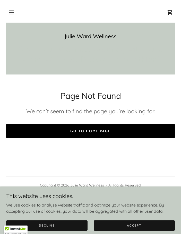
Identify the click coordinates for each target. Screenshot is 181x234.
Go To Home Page (90, 131)
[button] (11, 12)
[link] (170, 12)
